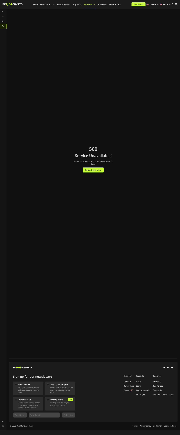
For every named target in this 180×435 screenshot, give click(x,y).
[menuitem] (3, 11)
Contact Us (157, 390)
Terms (135, 426)
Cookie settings (170, 426)
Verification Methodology (163, 394)
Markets (89, 4)
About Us (127, 381)
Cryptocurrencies (143, 390)
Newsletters (47, 4)
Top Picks (77, 4)
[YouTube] (168, 367)
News (138, 381)
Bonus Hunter (63, 4)
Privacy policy (145, 426)
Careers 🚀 (128, 390)
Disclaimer (157, 426)
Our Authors (129, 386)
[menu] (3, 19)
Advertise (102, 4)
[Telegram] (172, 367)
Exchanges (140, 394)
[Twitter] (164, 367)
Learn (138, 386)
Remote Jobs (115, 4)
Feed (35, 4)
